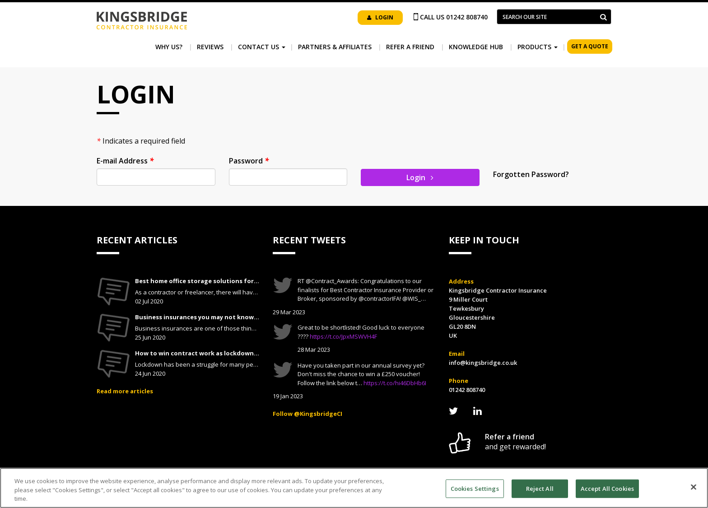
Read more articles (125, 391)
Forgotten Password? (531, 174)
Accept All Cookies (607, 488)
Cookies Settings (475, 488)
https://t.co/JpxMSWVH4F (343, 336)
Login (380, 17)
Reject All (540, 488)
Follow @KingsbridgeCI (307, 414)
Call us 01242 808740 (454, 17)
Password (249, 161)
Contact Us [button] (261, 46)
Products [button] (537, 46)
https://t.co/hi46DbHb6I (394, 383)
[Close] (693, 487)
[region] (354, 488)
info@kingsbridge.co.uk (483, 363)
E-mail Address (125, 161)
